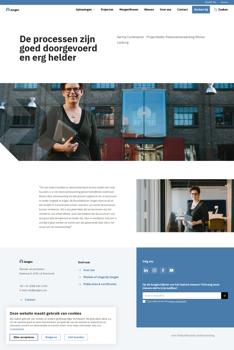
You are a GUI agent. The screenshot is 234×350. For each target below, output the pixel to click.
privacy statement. (177, 301)
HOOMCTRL (210, 2)
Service (224, 2)
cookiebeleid (17, 328)
